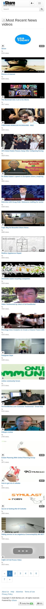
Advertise (19, 592)
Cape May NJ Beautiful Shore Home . (15, 227)
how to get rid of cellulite (10, 483)
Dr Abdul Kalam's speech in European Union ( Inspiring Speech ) (22, 177)
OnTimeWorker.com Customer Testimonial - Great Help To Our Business (22, 407)
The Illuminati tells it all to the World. (15, 100)
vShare (14, 600)
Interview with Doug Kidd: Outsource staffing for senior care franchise (22, 203)
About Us (5, 592)
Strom (3, 49)
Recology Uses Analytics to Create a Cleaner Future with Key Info (22, 330)
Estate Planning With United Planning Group (18, 458)
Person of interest (8, 74)
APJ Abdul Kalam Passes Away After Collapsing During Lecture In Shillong (22, 152)
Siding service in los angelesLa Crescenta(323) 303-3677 (22, 534)
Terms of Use (30, 592)
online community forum (10, 381)
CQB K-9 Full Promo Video (11, 560)
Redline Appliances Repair (11, 253)
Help (12, 592)
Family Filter (26, 603)
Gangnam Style (7, 355)
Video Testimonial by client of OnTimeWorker (18, 304)
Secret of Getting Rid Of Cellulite (13, 509)
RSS (39, 603)
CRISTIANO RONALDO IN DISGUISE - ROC (17, 125)
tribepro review (7, 432)
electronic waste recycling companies (15, 279)
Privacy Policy (7, 594)
